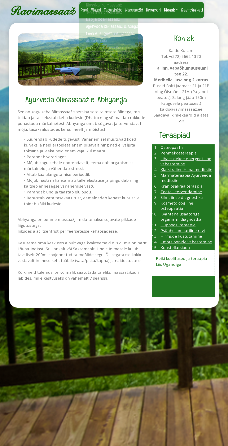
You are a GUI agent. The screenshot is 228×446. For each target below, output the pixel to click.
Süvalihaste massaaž (104, 12)
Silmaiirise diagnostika (182, 197)
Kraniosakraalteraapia (182, 186)
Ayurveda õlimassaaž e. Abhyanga (110, 26)
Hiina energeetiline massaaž (110, 33)
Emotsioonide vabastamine (186, 241)
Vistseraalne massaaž (105, 76)
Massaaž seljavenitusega (107, 48)
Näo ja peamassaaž (103, 19)
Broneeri (153, 10)
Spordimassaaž (99, 55)
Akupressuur (97, 40)
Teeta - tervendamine (181, 191)
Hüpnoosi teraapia (178, 224)
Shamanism (95, 62)
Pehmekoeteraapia (179, 153)
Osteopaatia (172, 147)
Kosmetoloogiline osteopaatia (177, 205)
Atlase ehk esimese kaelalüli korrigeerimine (110, 69)
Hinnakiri (171, 10)
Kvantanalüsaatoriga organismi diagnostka (181, 216)
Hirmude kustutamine (181, 236)
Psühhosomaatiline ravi (183, 230)
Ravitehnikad (192, 10)
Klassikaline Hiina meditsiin (186, 169)
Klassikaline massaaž (104, 5)
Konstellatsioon (175, 247)
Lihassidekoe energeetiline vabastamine (186, 161)
